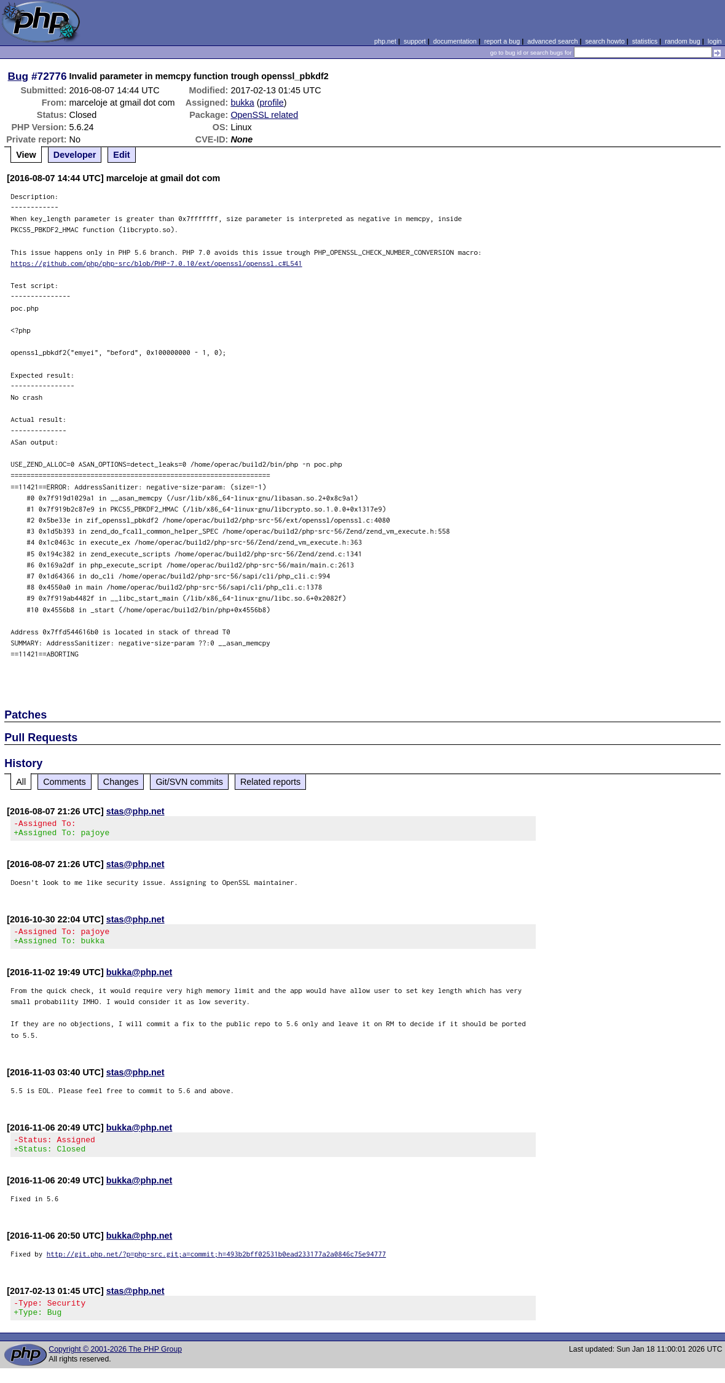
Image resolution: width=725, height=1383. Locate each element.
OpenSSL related (264, 115)
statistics (644, 41)
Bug (18, 76)
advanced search (552, 41)
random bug (682, 41)
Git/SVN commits (189, 782)
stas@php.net (135, 811)
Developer (74, 155)
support (415, 41)
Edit (121, 155)
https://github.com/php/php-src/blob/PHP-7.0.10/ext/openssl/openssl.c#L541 (156, 263)
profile (272, 102)
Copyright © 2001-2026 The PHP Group (115, 1364)
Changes (121, 782)
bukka (242, 102)
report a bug (502, 41)
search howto (604, 41)
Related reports (270, 782)
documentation (455, 41)
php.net (385, 41)
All (21, 782)
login (715, 41)
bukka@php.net (139, 979)
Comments (64, 782)
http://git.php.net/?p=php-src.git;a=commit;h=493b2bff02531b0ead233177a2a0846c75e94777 (216, 1265)
